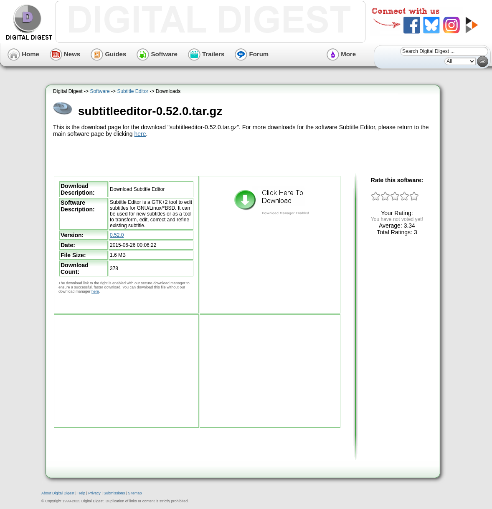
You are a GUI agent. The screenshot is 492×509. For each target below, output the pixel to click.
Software (157, 54)
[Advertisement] (244, 155)
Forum (252, 54)
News (65, 54)
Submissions (114, 493)
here (140, 133)
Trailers (206, 54)
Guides (108, 54)
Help (81, 493)
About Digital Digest (57, 493)
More (341, 54)
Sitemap (135, 493)
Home (23, 54)
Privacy (94, 493)
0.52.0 (117, 235)
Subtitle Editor (132, 91)
